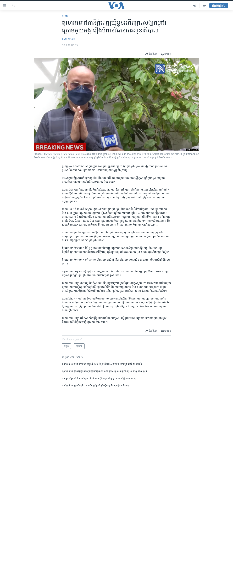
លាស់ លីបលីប (68, 39)
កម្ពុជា (65, 16)
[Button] (151, 54)
